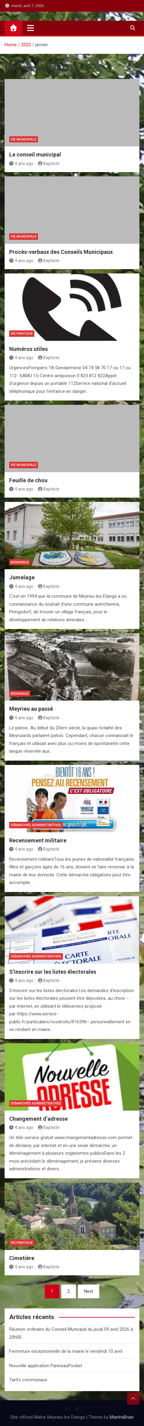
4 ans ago (21, 163)
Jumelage (22, 577)
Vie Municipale (23, 139)
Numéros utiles (28, 349)
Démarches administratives (36, 825)
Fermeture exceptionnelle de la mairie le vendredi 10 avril (65, 1351)
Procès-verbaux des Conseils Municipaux (61, 252)
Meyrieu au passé (31, 708)
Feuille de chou (28, 480)
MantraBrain (122, 1417)
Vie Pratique (22, 334)
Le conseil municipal (35, 154)
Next (88, 1291)
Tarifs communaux (28, 1380)
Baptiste (49, 163)
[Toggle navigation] (30, 28)
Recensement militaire (37, 840)
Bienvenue (20, 562)
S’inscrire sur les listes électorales (52, 972)
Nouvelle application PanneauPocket (45, 1365)
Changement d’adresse (38, 1119)
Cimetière (21, 1258)
